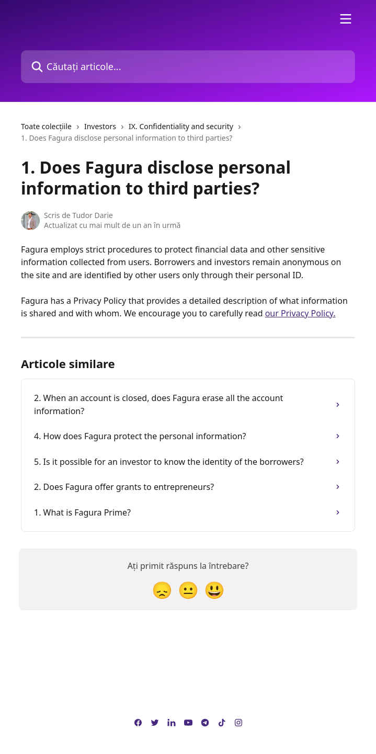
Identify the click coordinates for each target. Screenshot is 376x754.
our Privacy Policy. (300, 313)
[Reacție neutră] (188, 589)
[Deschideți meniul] (345, 19)
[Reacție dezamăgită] (162, 589)
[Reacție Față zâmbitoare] (214, 589)
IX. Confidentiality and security (181, 126)
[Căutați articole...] (188, 66)
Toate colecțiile (46, 126)
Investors (100, 126)
